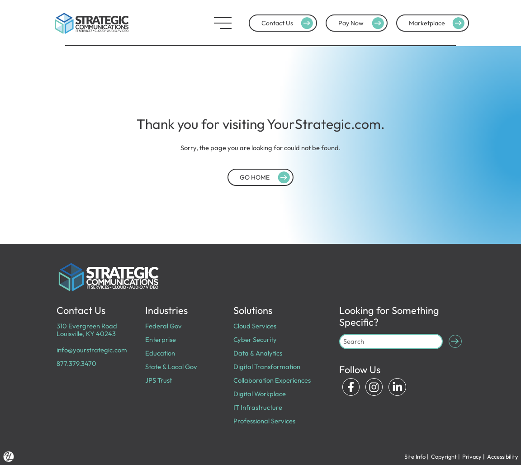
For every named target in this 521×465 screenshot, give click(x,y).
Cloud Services (254, 326)
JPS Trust (158, 380)
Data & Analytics (257, 353)
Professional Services (264, 421)
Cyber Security (255, 339)
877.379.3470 (76, 363)
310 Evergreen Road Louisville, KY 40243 (87, 330)
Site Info (415, 456)
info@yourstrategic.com (92, 350)
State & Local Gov (171, 366)
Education (160, 353)
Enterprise (160, 339)
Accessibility (502, 456)
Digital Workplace (259, 393)
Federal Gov (163, 326)
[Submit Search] (455, 341)
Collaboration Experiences (272, 380)
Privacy (472, 456)
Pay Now (362, 23)
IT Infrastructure (257, 407)
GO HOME (266, 177)
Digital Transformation (266, 366)
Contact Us (288, 23)
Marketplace (438, 23)
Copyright (444, 456)
